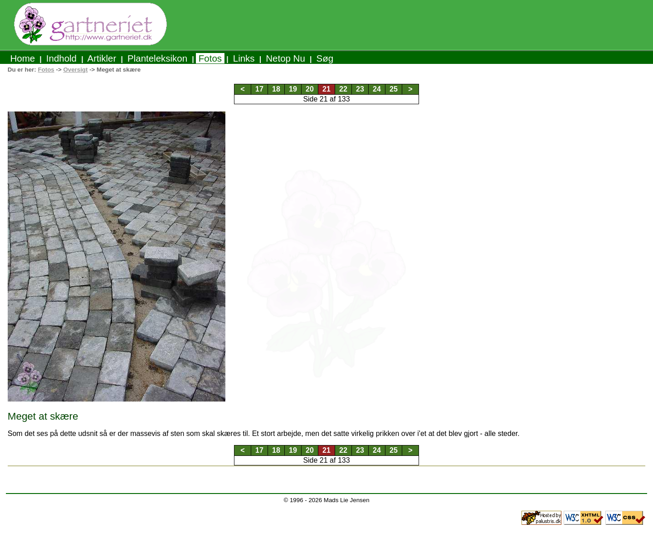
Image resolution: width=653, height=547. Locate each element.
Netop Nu (285, 58)
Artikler (102, 58)
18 (276, 89)
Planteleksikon (157, 58)
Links (243, 58)
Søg (325, 58)
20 (310, 89)
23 (360, 89)
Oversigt (75, 69)
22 (343, 89)
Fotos (210, 58)
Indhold (61, 58)
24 (377, 89)
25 (394, 89)
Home (23, 58)
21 (326, 89)
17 (259, 89)
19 (293, 89)
